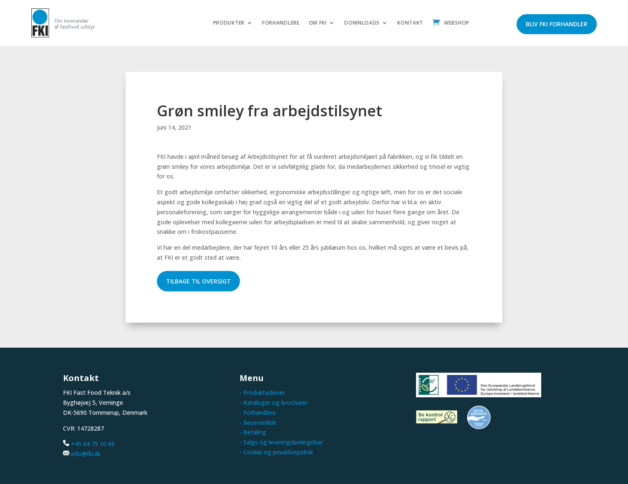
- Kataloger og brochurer (274, 402)
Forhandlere (281, 23)
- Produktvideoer (262, 392)
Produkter (229, 23)
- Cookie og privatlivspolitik (276, 452)
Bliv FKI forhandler (557, 24)
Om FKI (318, 23)
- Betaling (253, 432)
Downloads (362, 23)
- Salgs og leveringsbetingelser (281, 442)
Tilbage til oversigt (198, 281)
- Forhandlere (258, 412)
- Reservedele (258, 422)
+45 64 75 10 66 (93, 444)
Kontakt (410, 23)
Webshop (456, 23)
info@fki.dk (86, 454)
